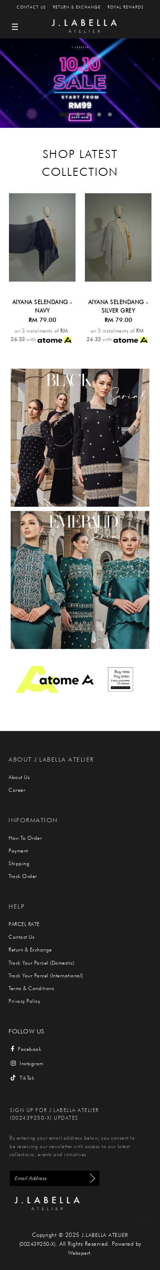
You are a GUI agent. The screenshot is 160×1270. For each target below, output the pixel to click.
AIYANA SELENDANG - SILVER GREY (118, 306)
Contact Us (31, 7)
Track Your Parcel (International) (46, 975)
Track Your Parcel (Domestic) (41, 963)
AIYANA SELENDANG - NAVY (42, 306)
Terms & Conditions (31, 988)
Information (33, 820)
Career (17, 790)
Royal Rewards (126, 7)
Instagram (27, 1063)
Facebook (26, 1049)
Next (150, 86)
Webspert (79, 1253)
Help (16, 906)
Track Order (23, 876)
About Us (19, 777)
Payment (18, 850)
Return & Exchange (77, 7)
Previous (10, 86)
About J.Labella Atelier (51, 759)
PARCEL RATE (24, 924)
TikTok (23, 1078)
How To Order (25, 838)
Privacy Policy (24, 1001)
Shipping (19, 863)
